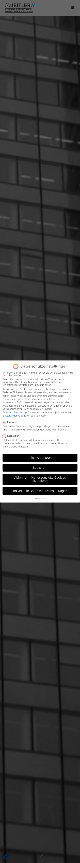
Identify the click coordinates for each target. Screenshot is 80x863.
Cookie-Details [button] (40, 499)
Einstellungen (10, 415)
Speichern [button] (40, 467)
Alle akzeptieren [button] (40, 457)
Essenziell (12, 422)
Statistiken (12, 436)
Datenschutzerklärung (15, 412)
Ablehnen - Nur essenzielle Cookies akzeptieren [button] (40, 479)
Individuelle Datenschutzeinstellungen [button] (40, 490)
